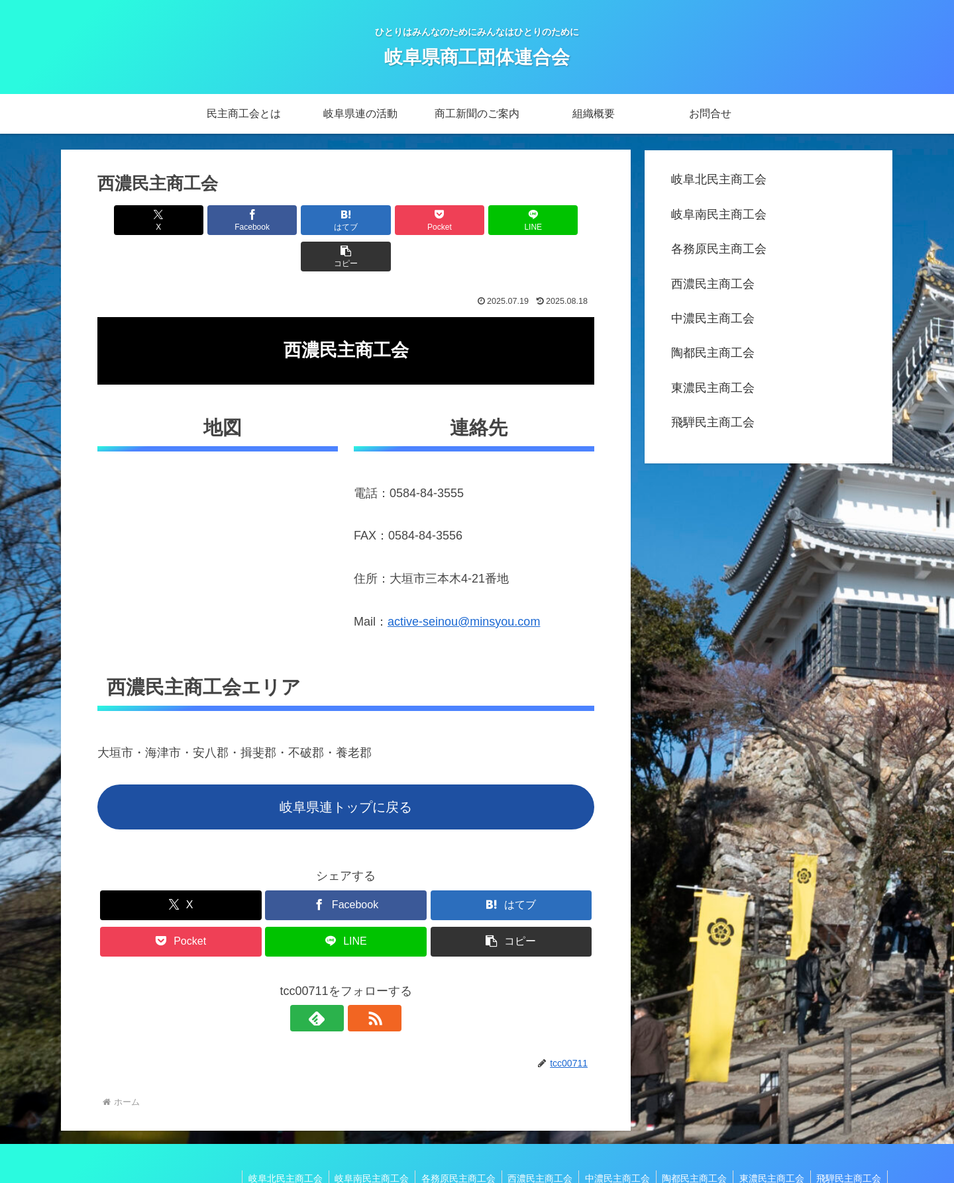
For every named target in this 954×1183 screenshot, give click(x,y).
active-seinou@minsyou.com (464, 585)
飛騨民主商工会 (713, 422)
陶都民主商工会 (713, 352)
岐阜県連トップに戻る (346, 770)
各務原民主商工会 (719, 249)
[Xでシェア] (137, 220)
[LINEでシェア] (471, 220)
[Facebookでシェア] (220, 220)
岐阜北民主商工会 (719, 179)
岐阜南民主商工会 (719, 214)
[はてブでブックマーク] (304, 220)
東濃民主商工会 (713, 388)
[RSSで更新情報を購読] (361, 982)
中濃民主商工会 (713, 318)
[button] (554, 220)
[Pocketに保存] (387, 220)
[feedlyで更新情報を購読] (330, 982)
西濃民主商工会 (713, 284)
